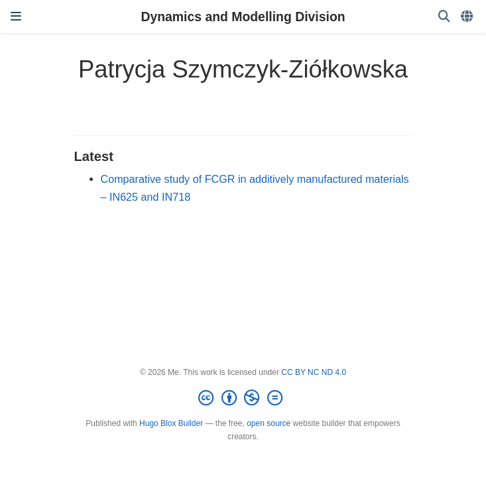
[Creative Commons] (242, 398)
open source (268, 423)
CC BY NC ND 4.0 (313, 372)
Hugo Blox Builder (171, 423)
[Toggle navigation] (16, 16)
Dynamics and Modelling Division (243, 16)
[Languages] (468, 17)
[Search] (444, 17)
